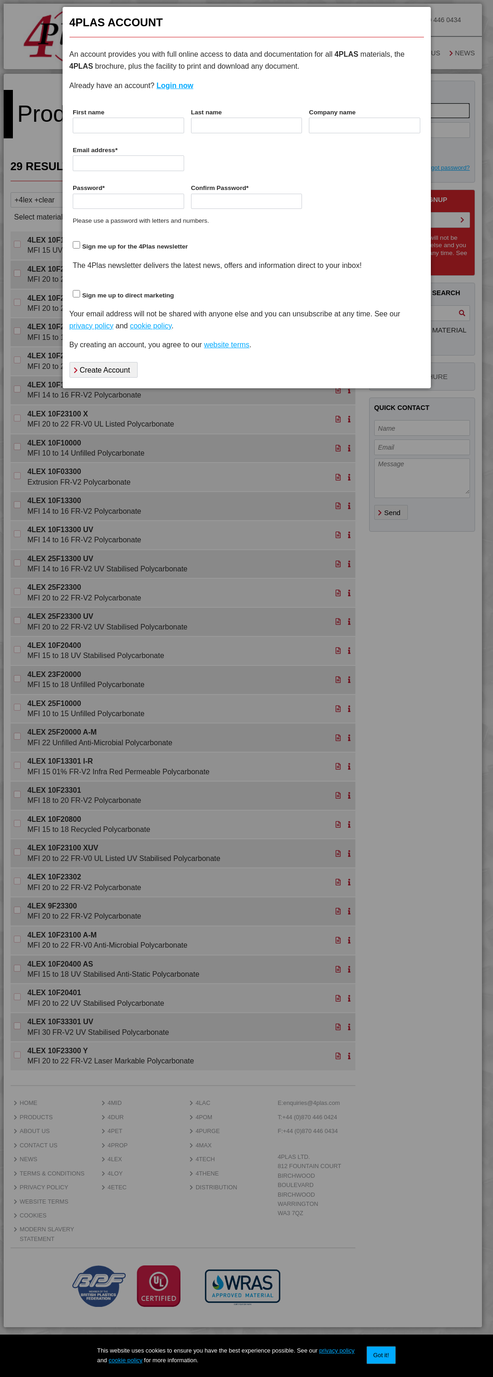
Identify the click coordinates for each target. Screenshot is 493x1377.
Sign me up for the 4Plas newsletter (135, 246)
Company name (332, 112)
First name (88, 112)
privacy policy (336, 1350)
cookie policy (125, 1360)
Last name (206, 112)
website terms (226, 345)
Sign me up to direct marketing (128, 295)
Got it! (381, 1355)
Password (89, 187)
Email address (95, 150)
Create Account (102, 370)
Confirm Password (220, 187)
